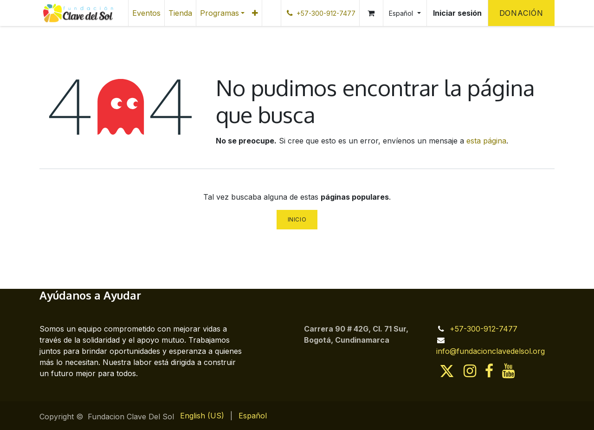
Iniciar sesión (457, 13)
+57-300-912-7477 (483, 328)
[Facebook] (489, 371)
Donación (521, 13)
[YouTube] (508, 371)
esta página (486, 140)
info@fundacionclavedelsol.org (490, 351)
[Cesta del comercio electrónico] (371, 13)
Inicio (297, 219)
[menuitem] (146, 13)
